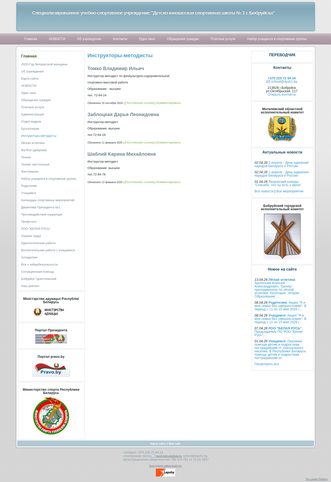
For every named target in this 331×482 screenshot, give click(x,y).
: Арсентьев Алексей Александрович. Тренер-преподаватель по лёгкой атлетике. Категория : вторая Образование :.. (277, 288)
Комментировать (169, 103)
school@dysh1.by (284, 81)
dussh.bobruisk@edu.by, (169, 456)
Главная (29, 56)
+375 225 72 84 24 (282, 78)
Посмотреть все (267, 364)
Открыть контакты (282, 94)
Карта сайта (158, 443)
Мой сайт (174, 443)
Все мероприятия (290, 191)
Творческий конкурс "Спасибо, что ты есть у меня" (278, 183)
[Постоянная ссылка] (140, 103)
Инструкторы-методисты (120, 55)
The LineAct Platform (316, 479)
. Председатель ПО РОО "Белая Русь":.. (279, 331)
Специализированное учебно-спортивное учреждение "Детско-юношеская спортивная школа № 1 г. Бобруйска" (153, 12)
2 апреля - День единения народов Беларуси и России (282, 164)
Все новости (264, 191)
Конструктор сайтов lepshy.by (165, 466)
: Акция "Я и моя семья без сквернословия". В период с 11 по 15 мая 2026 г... (280, 306)
